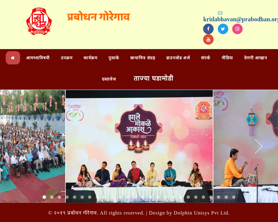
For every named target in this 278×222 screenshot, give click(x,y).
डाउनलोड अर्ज (178, 58)
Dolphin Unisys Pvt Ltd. (202, 213)
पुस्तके (113, 58)
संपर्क (205, 58)
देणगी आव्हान (256, 58)
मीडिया (227, 58)
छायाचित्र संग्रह (142, 58)
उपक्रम (66, 58)
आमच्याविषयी (38, 58)
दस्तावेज (109, 79)
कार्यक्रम (90, 58)
